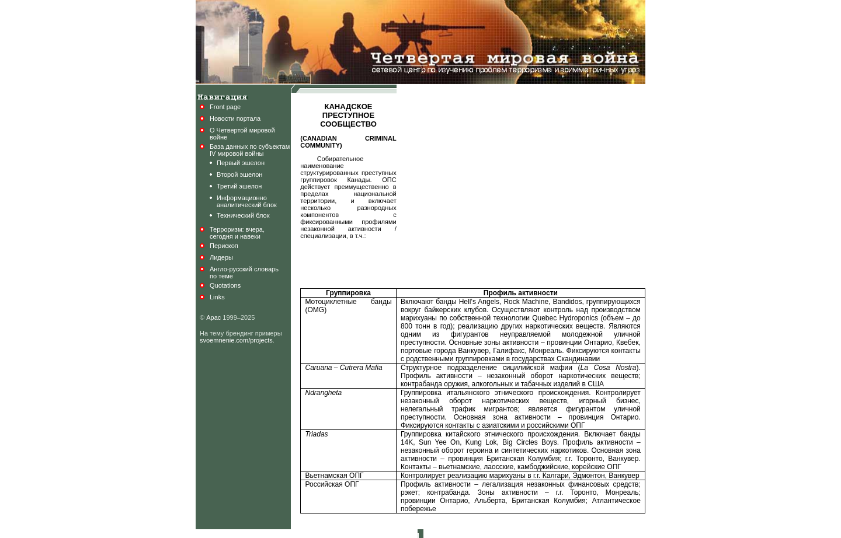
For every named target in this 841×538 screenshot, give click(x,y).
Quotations (225, 285)
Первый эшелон (241, 162)
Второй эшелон (239, 174)
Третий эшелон (239, 186)
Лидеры (221, 257)
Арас (213, 317)
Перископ (224, 245)
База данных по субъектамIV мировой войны (250, 150)
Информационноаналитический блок (247, 201)
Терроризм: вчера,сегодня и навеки (237, 233)
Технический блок (243, 215)
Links (217, 297)
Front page (225, 106)
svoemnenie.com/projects (236, 340)
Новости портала (235, 118)
